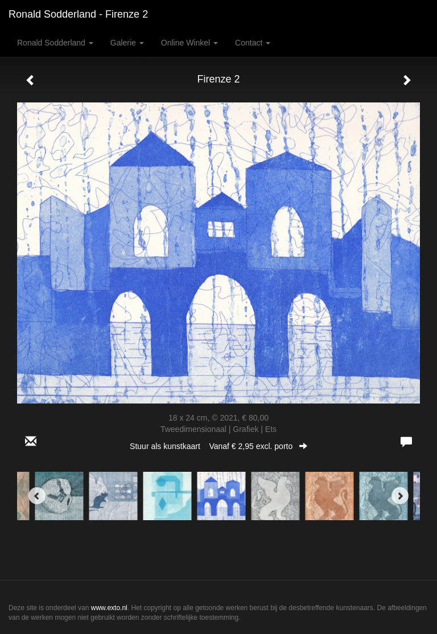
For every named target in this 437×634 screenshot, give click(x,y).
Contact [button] (252, 42)
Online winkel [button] (189, 42)
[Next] (400, 495)
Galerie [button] (127, 42)
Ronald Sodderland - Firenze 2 (78, 14)
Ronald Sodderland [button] (55, 42)
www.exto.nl (109, 608)
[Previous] (37, 495)
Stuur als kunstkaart (218, 446)
